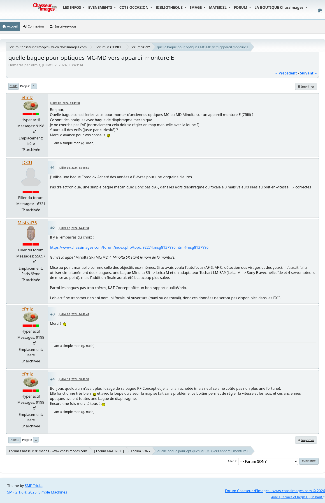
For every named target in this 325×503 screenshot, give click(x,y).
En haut (14, 440)
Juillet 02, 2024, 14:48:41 (74, 314)
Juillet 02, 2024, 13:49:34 (65, 103)
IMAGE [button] (196, 7)
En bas (13, 86)
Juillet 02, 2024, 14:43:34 (74, 228)
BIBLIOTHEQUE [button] (169, 7)
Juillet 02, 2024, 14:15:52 (74, 167)
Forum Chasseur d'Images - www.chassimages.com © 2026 (275, 490)
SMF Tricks (33, 485)
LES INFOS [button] (72, 7)
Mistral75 (27, 223)
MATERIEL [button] (218, 7)
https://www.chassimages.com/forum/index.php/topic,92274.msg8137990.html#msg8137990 (129, 247)
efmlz (27, 97)
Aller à (232, 461)
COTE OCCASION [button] (134, 7)
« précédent (286, 73)
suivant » (308, 73)
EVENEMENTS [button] (100, 7)
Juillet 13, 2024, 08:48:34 (74, 379)
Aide (274, 497)
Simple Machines (53, 492)
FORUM (241, 7)
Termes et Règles (294, 497)
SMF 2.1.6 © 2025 (22, 492)
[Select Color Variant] (320, 10)
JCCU (27, 162)
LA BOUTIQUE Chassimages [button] (279, 7)
